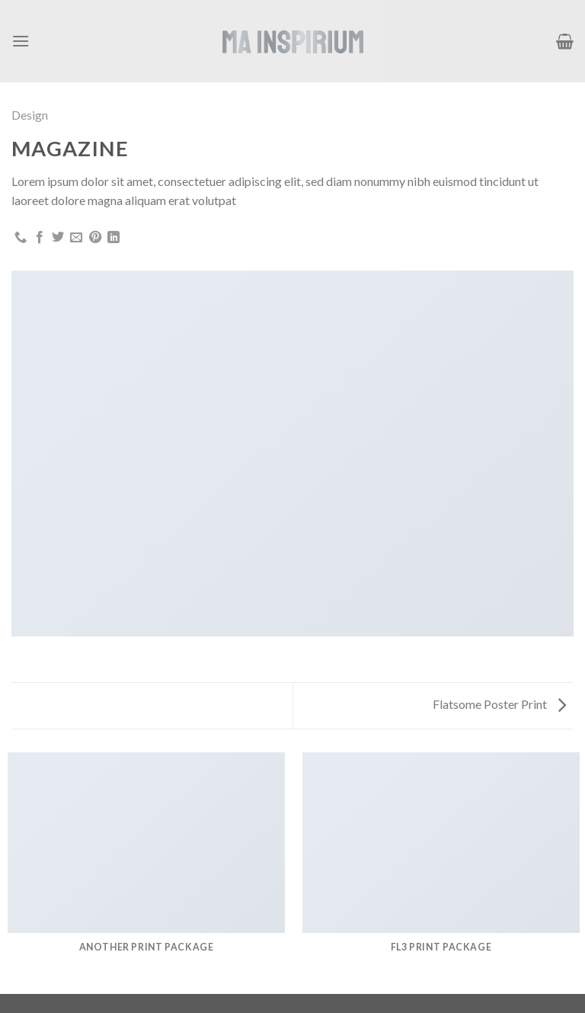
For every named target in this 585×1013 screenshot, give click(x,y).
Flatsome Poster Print (499, 704)
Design (29, 114)
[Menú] (20, 40)
